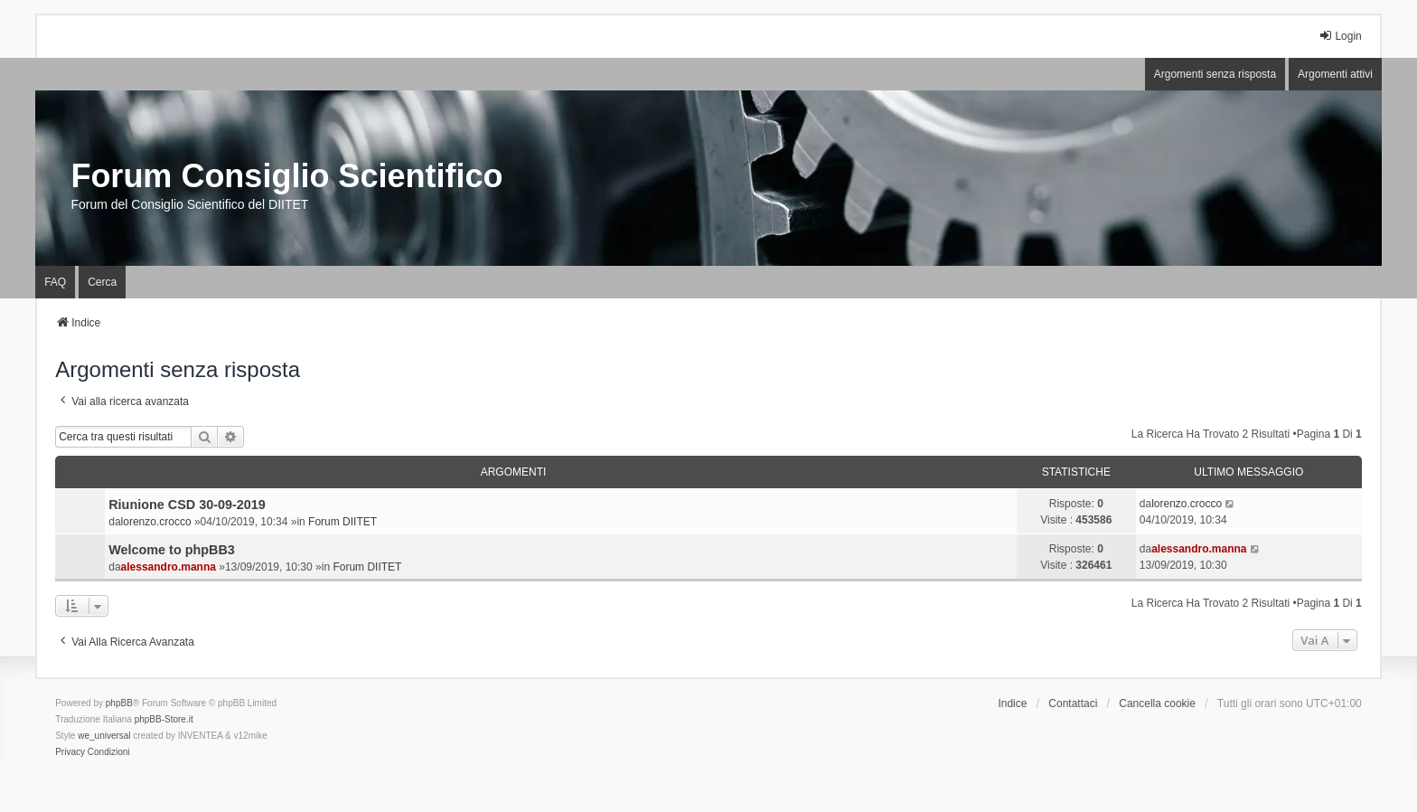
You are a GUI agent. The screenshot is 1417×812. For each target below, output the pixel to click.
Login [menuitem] (1339, 35)
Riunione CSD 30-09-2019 (187, 504)
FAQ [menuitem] (55, 282)
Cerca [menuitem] (102, 282)
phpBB (119, 703)
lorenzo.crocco (156, 521)
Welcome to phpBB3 (171, 550)
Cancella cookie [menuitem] (1157, 703)
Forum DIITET (342, 521)
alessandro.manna (168, 567)
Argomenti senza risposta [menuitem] (1215, 74)
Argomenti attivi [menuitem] (1335, 74)
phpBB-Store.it (164, 719)
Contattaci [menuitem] (1072, 703)
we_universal (104, 736)
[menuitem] (70, 752)
